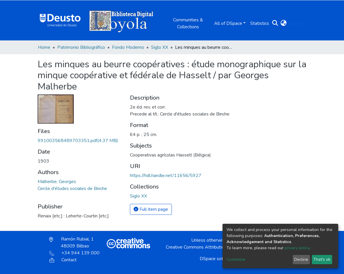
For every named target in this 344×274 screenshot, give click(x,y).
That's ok (321, 259)
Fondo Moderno (128, 47)
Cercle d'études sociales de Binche (72, 188)
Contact (63, 260)
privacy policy (297, 248)
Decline (301, 259)
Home (44, 47)
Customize (236, 259)
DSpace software (217, 259)
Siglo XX (159, 47)
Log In (295, 23)
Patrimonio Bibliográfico (81, 47)
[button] (283, 23)
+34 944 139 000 (74, 253)
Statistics (259, 23)
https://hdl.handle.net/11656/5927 (165, 175)
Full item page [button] (151, 209)
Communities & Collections (188, 23)
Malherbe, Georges (57, 181)
